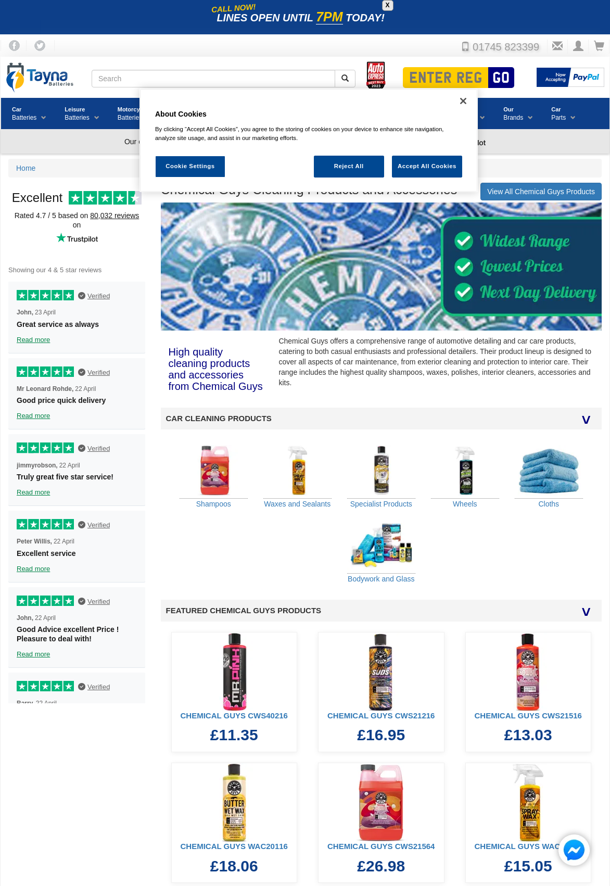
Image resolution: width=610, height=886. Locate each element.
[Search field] (213, 78)
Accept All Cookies (427, 166)
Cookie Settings (190, 166)
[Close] (463, 101)
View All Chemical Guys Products (541, 191)
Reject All (349, 166)
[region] (308, 140)
